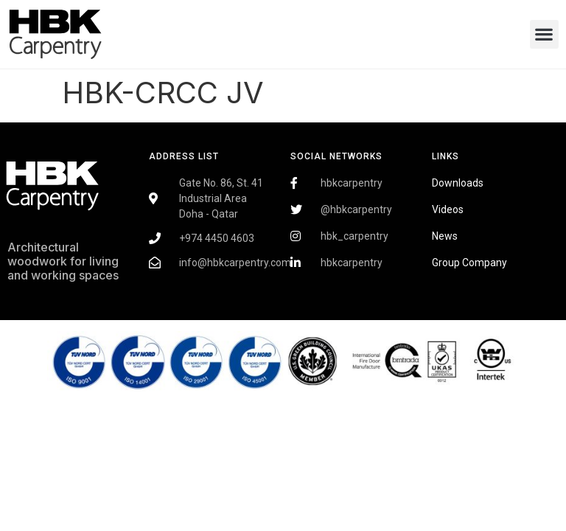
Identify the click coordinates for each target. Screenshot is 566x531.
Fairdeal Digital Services (70, 318)
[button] (544, 34)
